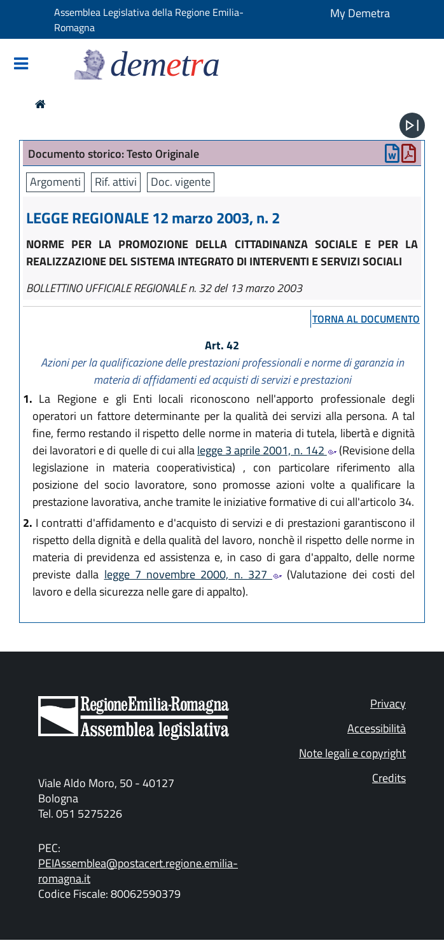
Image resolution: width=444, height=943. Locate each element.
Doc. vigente (181, 181)
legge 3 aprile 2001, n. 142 (266, 450)
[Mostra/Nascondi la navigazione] (21, 64)
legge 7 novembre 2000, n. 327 (193, 574)
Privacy (388, 703)
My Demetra (360, 13)
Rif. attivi (116, 181)
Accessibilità (376, 728)
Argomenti (55, 181)
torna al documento (366, 318)
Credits (389, 777)
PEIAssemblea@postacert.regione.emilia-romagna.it (138, 871)
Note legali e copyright (352, 753)
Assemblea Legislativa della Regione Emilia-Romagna (149, 19)
